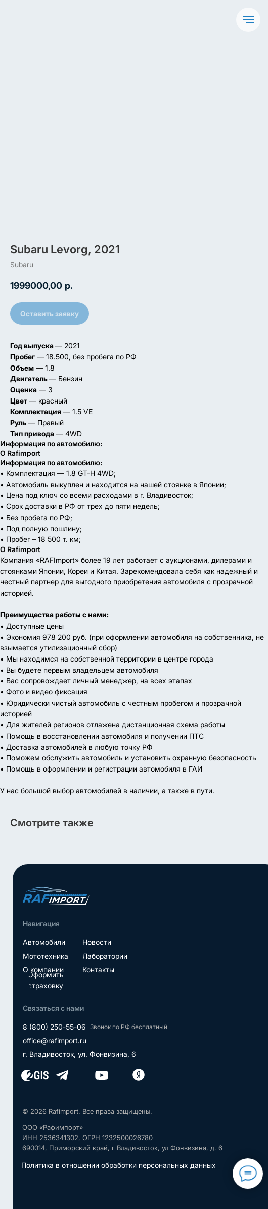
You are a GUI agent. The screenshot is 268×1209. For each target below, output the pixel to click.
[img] (56, 896)
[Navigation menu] (248, 19)
